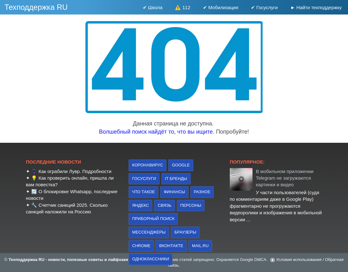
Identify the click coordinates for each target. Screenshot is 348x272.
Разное (202, 191)
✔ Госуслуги (264, 7)
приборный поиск (153, 218)
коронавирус (147, 165)
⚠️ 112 (182, 7)
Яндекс (140, 205)
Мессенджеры (148, 232)
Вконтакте (171, 245)
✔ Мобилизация (221, 7)
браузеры (185, 232)
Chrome (141, 245)
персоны (190, 205)
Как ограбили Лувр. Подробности (74, 171)
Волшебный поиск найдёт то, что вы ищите (156, 132)
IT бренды (176, 178)
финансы (174, 191)
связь (164, 205)
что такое (143, 191)
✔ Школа (153, 7)
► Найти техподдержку (316, 7)
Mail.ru (200, 245)
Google (180, 165)
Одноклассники (150, 259)
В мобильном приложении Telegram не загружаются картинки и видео (285, 178)
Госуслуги (144, 178)
